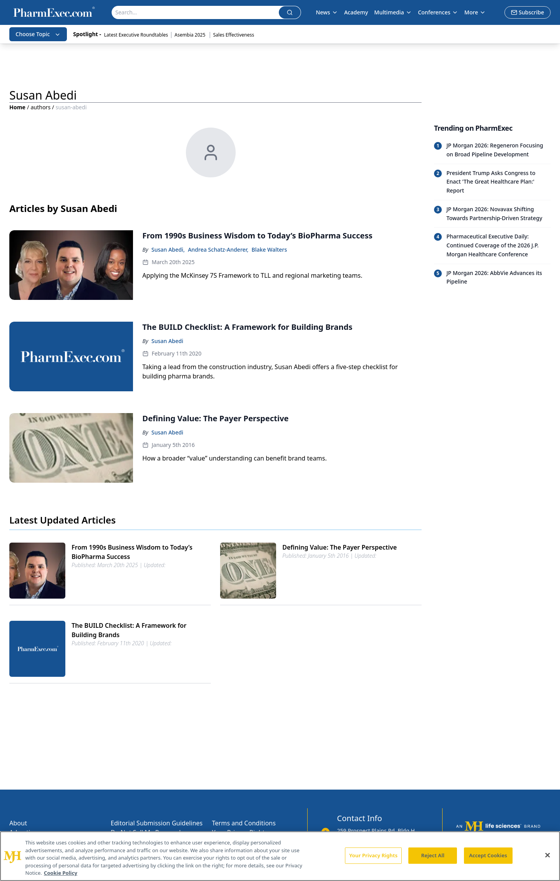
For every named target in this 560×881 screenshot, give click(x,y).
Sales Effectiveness (233, 35)
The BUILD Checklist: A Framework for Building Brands (129, 630)
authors (41, 107)
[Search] (195, 12)
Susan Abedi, (168, 249)
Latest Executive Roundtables (136, 35)
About (18, 823)
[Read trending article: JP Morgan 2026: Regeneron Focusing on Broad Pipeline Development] (492, 150)
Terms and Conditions (244, 823)
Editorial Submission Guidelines (157, 823)
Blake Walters (269, 249)
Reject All (432, 855)
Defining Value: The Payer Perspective (339, 547)
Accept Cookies (488, 855)
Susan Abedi (167, 341)
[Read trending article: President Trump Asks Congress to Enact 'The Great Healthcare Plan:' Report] (492, 182)
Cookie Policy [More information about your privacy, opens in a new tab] (60, 872)
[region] (280, 856)
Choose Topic (38, 34)
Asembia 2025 (190, 35)
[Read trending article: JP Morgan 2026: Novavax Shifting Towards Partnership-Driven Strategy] (492, 214)
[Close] (547, 855)
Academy (356, 12)
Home (17, 107)
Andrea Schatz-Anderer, (218, 249)
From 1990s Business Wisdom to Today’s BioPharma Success (132, 552)
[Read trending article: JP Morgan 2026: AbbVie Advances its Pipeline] (492, 277)
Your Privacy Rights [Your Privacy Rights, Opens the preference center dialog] (373, 855)
